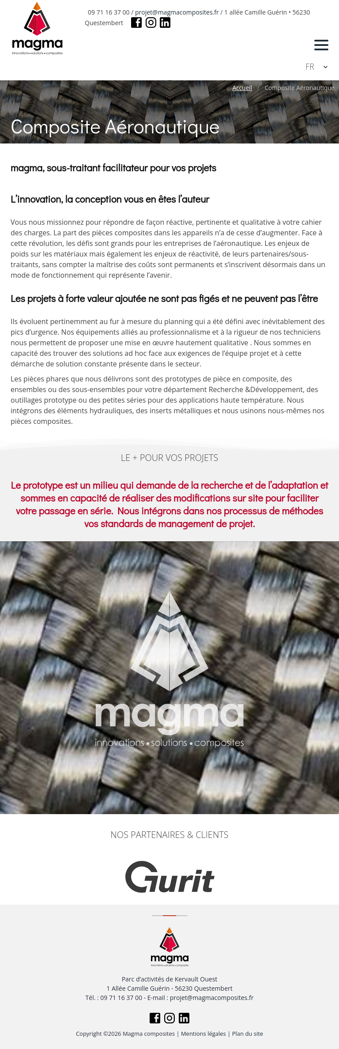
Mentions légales (203, 1034)
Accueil (242, 88)
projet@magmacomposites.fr (177, 12)
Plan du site (247, 1034)
